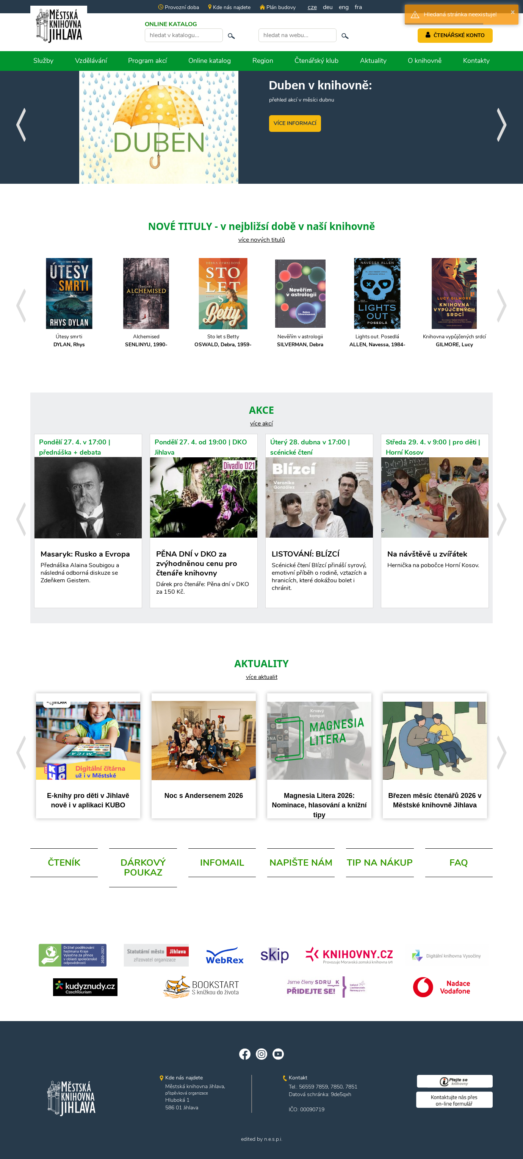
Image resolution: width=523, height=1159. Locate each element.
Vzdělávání (91, 60)
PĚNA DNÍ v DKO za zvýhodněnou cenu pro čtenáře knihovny (203, 574)
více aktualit (261, 677)
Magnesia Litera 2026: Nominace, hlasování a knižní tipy (319, 805)
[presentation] (21, 122)
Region (262, 60)
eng (344, 7)
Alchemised (146, 340)
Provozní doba (178, 7)
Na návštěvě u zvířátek (434, 560)
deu (328, 7)
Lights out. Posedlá (377, 340)
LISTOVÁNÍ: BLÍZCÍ (319, 572)
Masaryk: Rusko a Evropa (88, 572)
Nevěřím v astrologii (300, 340)
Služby (43, 60)
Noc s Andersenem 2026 (203, 795)
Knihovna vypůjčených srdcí (454, 340)
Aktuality (373, 60)
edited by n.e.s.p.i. (261, 1139)
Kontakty (476, 60)
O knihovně (425, 60)
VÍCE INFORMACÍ (295, 123)
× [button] (512, 12)
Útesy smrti (69, 340)
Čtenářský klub (316, 60)
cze (312, 7)
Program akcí (147, 60)
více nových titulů (261, 240)
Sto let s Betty (223, 340)
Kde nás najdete (229, 7)
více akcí (261, 423)
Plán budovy (277, 7)
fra (358, 7)
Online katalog (209, 60)
